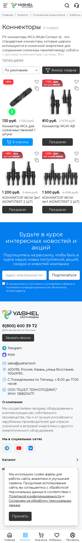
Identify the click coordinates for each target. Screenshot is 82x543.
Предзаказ (57, 142)
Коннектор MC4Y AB (58, 126)
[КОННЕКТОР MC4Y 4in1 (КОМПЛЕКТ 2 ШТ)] (61, 169)
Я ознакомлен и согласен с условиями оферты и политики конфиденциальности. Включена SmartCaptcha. (38, 287)
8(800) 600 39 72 (19, 325)
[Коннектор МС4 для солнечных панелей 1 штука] (21, 97)
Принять (20, 516)
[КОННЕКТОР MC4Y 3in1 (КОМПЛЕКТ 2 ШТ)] (21, 169)
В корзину (18, 142)
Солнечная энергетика (49, 15)
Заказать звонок (18, 338)
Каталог (22, 15)
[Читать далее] (12, 60)
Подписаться (64, 275)
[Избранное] (36, 81)
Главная (7, 15)
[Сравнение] (36, 88)
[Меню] (5, 5)
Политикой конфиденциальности (35, 496)
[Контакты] (76, 5)
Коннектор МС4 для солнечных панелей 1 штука (18, 130)
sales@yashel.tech (22, 363)
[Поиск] (67, 5)
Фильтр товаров (60, 70)
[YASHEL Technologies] (22, 5)
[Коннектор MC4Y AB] (61, 97)
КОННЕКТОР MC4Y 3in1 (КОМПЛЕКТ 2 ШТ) (21, 200)
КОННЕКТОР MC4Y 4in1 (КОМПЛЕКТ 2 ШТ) (60, 200)
